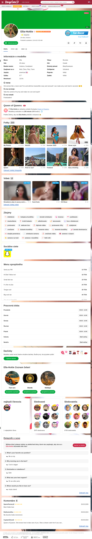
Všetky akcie (36, 6)
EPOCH (38, 532)
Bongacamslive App (54, 6)
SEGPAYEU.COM (45, 532)
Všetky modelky (7, 6)
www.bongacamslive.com (25, 532)
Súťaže (44, 6)
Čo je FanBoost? (83, 37)
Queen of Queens (43, 109)
